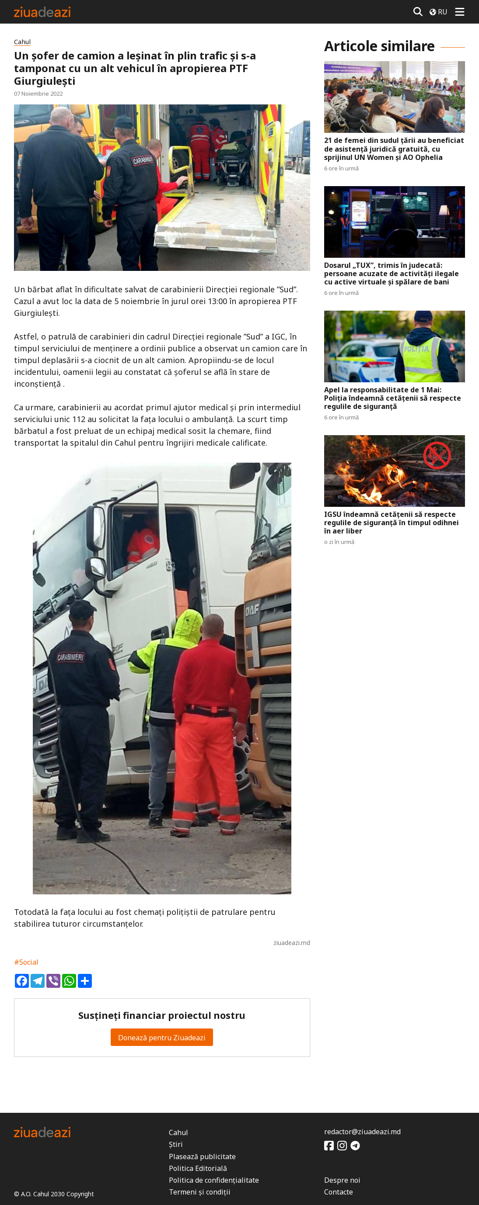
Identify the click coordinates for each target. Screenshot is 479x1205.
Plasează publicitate (202, 1156)
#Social (26, 962)
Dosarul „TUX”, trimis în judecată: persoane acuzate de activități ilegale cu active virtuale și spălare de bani (391, 274)
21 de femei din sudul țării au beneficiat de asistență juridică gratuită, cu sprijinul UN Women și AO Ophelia (394, 149)
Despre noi (342, 1180)
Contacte (338, 1192)
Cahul (22, 42)
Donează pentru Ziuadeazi (162, 1037)
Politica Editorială (198, 1168)
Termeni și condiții (200, 1192)
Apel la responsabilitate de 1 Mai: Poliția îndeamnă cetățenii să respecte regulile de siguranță (392, 398)
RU (439, 12)
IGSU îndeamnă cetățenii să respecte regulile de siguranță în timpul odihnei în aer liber (391, 523)
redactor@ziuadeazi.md (362, 1131)
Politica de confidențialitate (214, 1180)
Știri (176, 1144)
